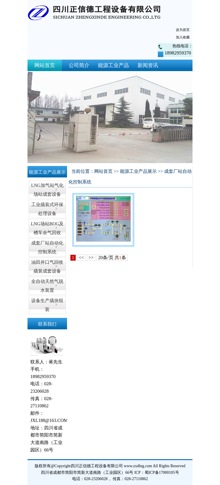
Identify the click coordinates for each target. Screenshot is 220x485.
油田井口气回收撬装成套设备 (47, 266)
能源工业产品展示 (138, 171)
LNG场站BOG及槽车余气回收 (47, 228)
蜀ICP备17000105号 (162, 472)
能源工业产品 (113, 65)
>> (91, 257)
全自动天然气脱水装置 (47, 286)
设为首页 (183, 30)
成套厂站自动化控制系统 (47, 247)
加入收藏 (183, 37)
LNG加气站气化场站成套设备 (47, 190)
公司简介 (79, 65)
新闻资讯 (148, 65)
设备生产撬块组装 (47, 305)
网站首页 (44, 65)
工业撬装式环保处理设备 (47, 209)
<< (81, 257)
